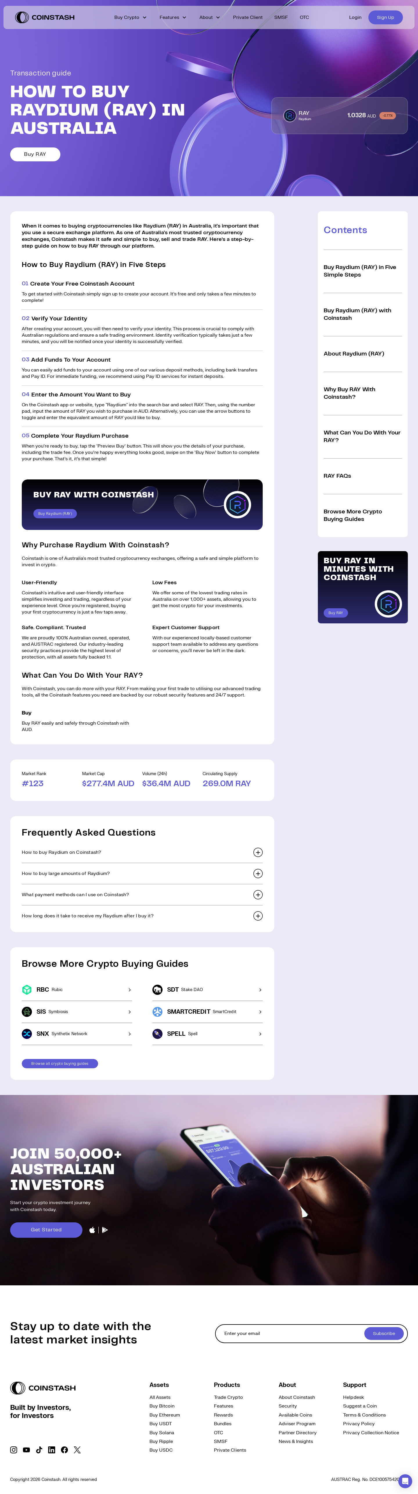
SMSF (281, 17)
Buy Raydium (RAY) (55, 513)
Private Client (248, 17)
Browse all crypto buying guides (60, 1063)
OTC (304, 17)
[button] (142, 852)
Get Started (46, 1230)
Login (355, 17)
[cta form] (311, 1334)
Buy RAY (35, 154)
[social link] (13, 1449)
